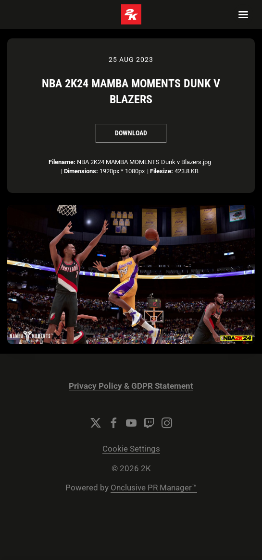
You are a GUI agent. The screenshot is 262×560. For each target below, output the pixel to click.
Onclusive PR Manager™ (154, 487)
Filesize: (161, 171)
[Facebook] (113, 422)
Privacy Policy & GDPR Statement (131, 386)
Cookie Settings (131, 448)
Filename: (62, 162)
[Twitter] (95, 422)
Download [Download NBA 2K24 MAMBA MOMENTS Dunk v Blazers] (131, 133)
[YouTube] (131, 422)
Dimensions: (81, 171)
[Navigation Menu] (243, 14)
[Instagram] (167, 422)
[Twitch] (149, 422)
